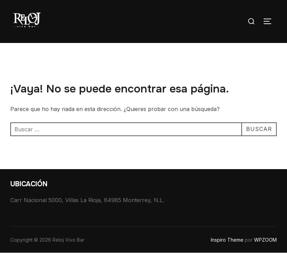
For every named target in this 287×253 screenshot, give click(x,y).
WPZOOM (265, 240)
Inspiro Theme (227, 240)
